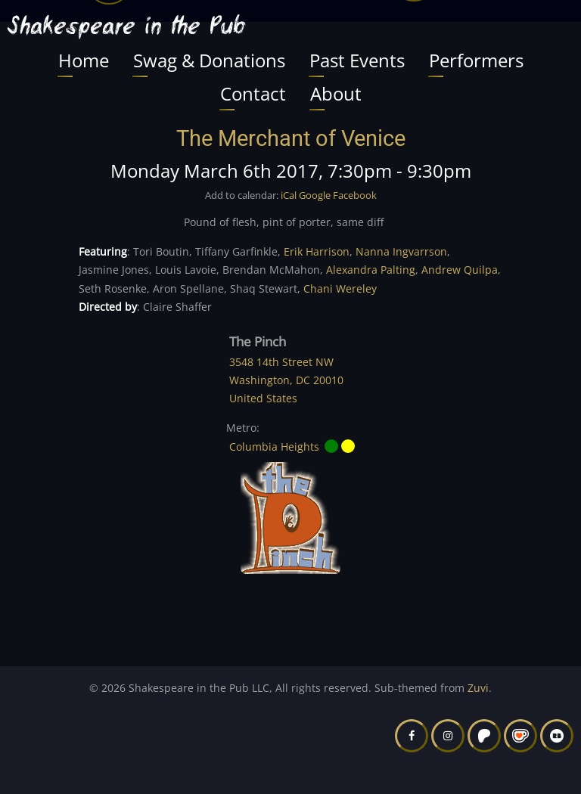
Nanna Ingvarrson (401, 251)
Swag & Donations (209, 60)
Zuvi (478, 688)
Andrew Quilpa (459, 269)
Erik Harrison (317, 251)
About (336, 93)
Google (315, 195)
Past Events (357, 60)
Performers (476, 60)
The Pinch (257, 341)
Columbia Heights (274, 446)
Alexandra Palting (370, 269)
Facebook (355, 195)
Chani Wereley (340, 288)
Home (83, 60)
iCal (289, 195)
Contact (253, 93)
